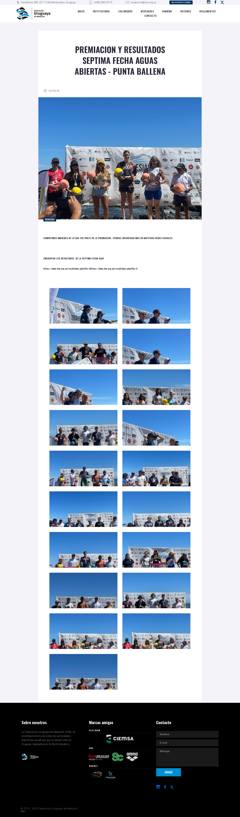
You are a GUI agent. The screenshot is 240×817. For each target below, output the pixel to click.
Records (185, 11)
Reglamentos (207, 11)
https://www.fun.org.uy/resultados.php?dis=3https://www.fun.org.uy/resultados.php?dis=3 (90, 268)
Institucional (101, 11)
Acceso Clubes (181, 2)
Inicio (81, 11)
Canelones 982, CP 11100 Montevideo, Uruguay (48, 2)
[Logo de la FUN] (33, 13)
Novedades (147, 11)
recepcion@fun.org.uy (143, 2)
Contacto (150, 15)
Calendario (125, 11)
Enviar (168, 773)
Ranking (167, 11)
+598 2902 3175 (103, 2)
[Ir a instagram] (209, 2)
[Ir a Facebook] (215, 2)
